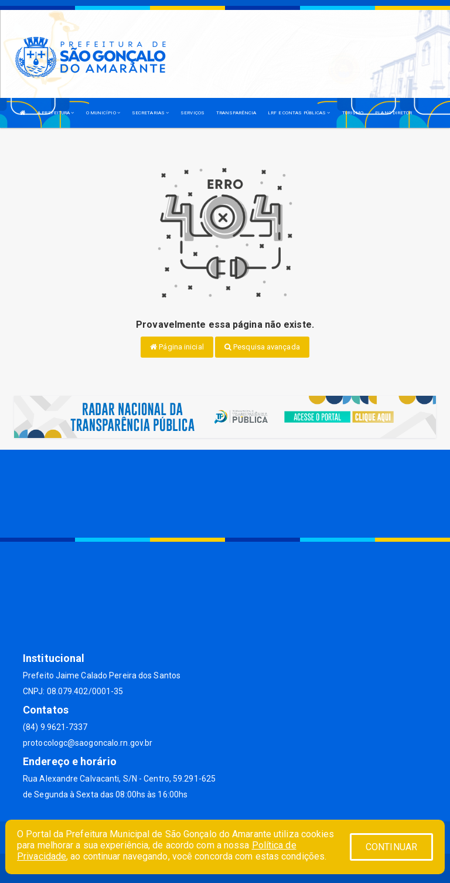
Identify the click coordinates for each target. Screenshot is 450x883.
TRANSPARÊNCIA (236, 113)
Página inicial (177, 346)
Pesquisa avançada (262, 346)
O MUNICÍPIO (103, 113)
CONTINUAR (391, 847)
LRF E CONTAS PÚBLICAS (299, 113)
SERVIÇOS (192, 113)
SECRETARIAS (150, 113)
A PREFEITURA (56, 113)
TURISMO (353, 113)
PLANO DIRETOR (393, 113)
